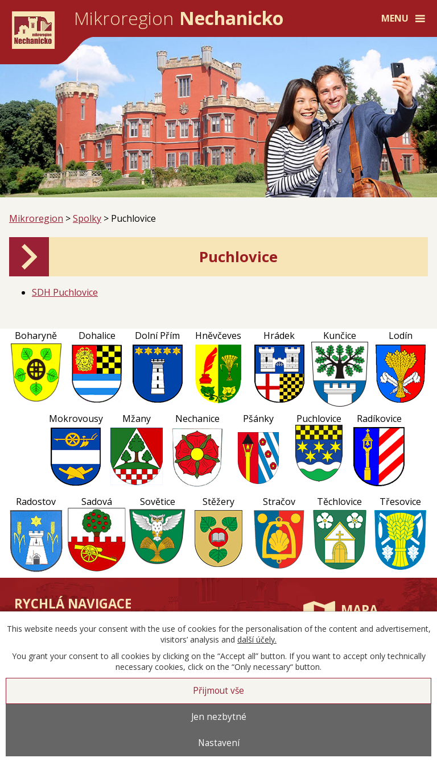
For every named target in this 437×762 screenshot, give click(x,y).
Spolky (87, 218)
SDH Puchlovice (65, 292)
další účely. (257, 639)
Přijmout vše (218, 691)
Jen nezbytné (218, 717)
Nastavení (219, 743)
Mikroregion (36, 218)
